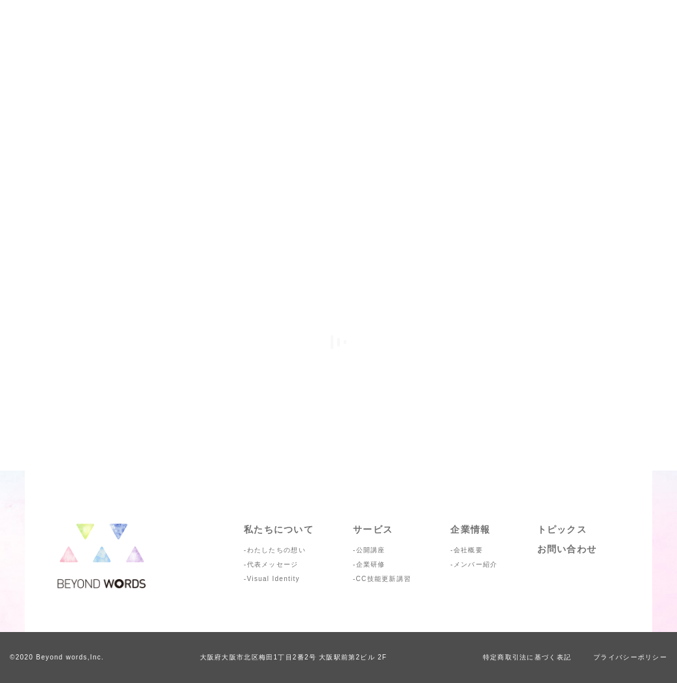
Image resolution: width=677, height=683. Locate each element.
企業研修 (371, 564)
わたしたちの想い (276, 550)
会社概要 (468, 550)
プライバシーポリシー (630, 657)
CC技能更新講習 (384, 578)
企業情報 (470, 529)
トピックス (562, 529)
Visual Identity (273, 578)
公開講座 (371, 550)
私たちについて (279, 529)
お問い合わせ (567, 549)
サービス (373, 529)
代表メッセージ (273, 564)
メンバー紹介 (476, 564)
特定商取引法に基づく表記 (527, 657)
